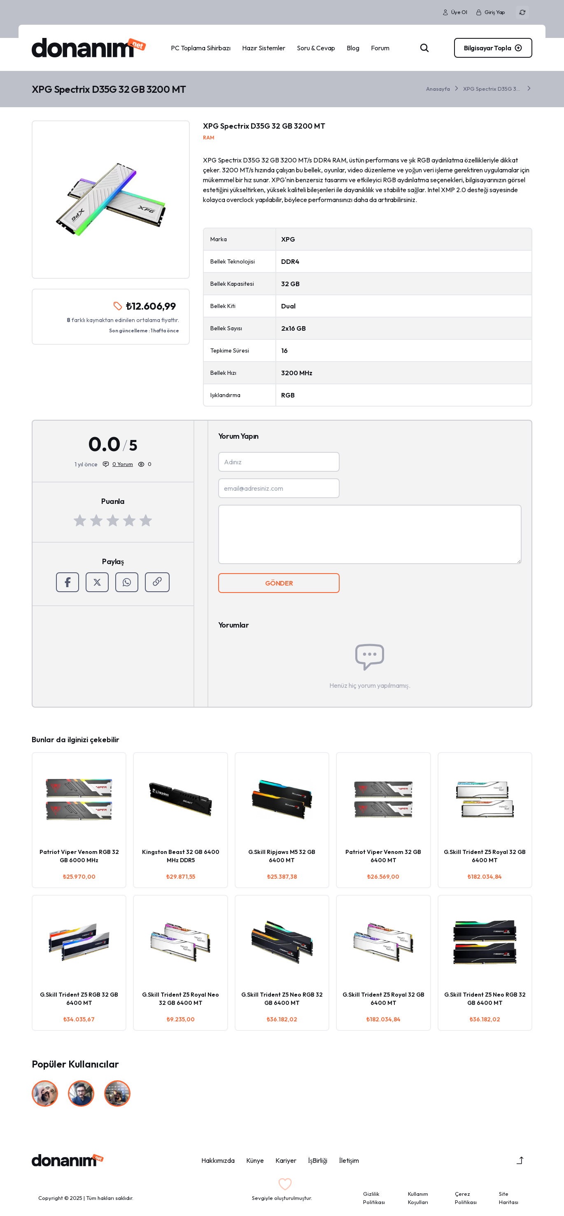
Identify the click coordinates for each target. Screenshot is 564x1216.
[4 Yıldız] (129, 520)
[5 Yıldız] (146, 520)
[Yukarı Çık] (520, 1160)
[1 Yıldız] (80, 520)
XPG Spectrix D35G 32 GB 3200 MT (492, 88)
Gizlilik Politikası (374, 1197)
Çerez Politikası (466, 1197)
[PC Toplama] (492, 48)
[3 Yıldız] (113, 520)
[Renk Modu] (522, 12)
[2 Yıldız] (96, 520)
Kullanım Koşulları (418, 1197)
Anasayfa (438, 88)
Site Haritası (508, 1197)
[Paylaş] (157, 582)
